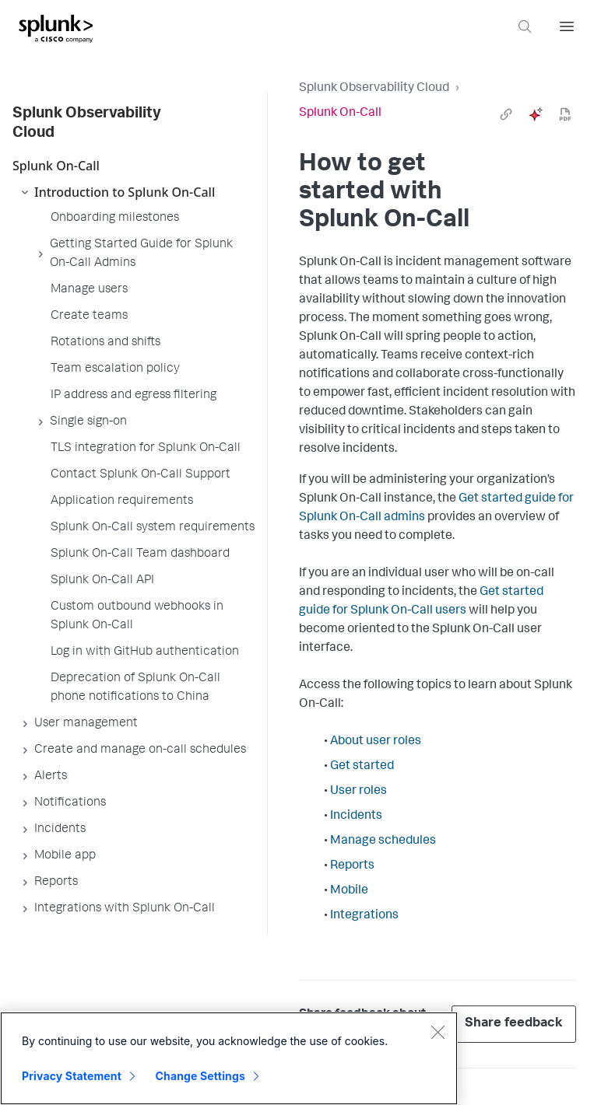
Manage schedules (383, 841)
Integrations (364, 916)
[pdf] (565, 114)
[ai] (536, 114)
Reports (352, 866)
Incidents (356, 816)
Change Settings (200, 1075)
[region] (229, 1058)
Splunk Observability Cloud (374, 88)
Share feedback (514, 1023)
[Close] (437, 1032)
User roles (358, 791)
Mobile (349, 891)
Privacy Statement (71, 1075)
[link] (506, 114)
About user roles (375, 742)
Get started (362, 767)
